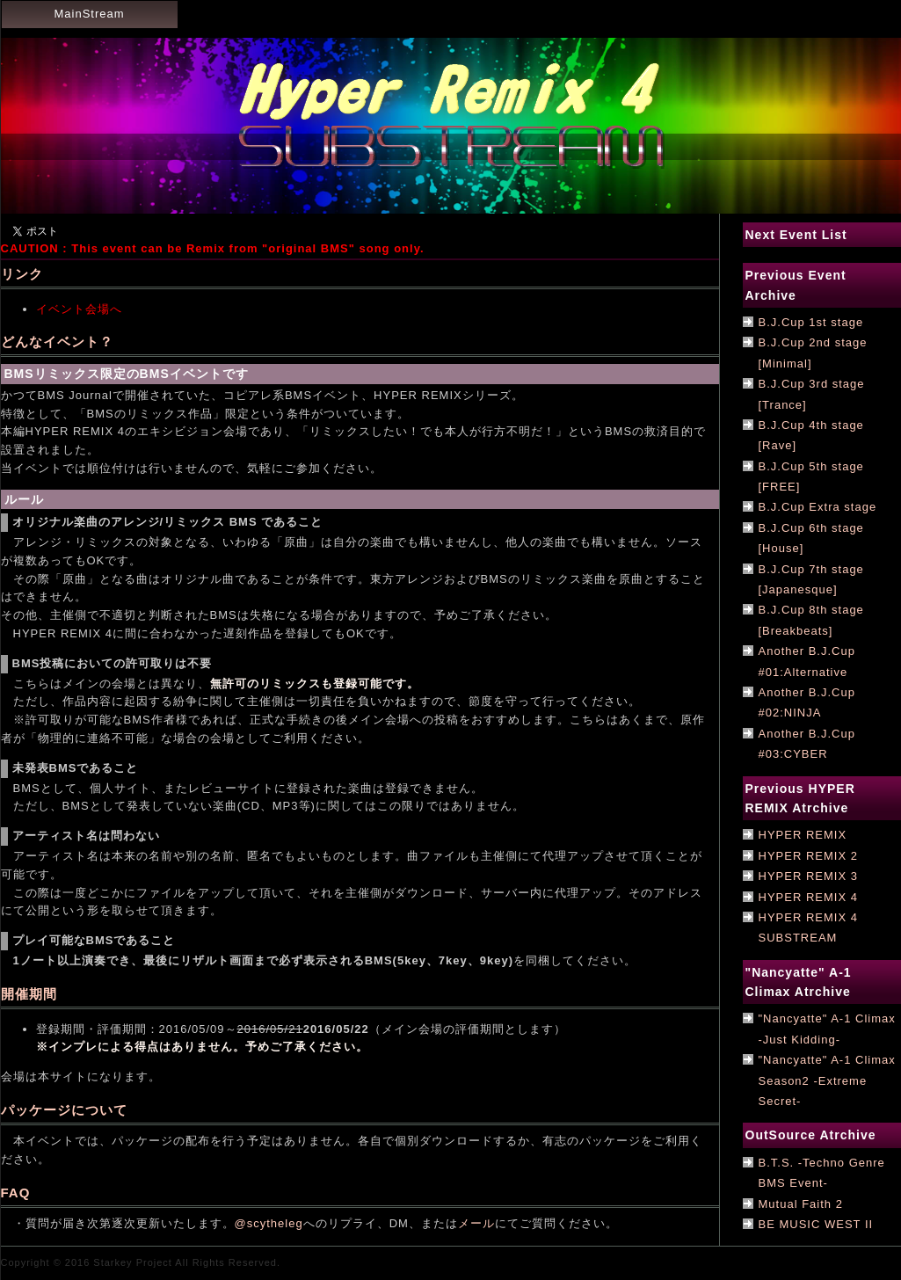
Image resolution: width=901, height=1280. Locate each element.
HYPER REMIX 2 (808, 855)
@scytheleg (269, 1223)
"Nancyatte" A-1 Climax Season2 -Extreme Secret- (827, 1080)
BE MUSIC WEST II (816, 1224)
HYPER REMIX (803, 834)
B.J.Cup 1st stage (811, 322)
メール (476, 1223)
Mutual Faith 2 (801, 1204)
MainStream (89, 13)
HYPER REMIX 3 (808, 876)
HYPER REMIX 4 (808, 897)
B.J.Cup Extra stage (818, 506)
